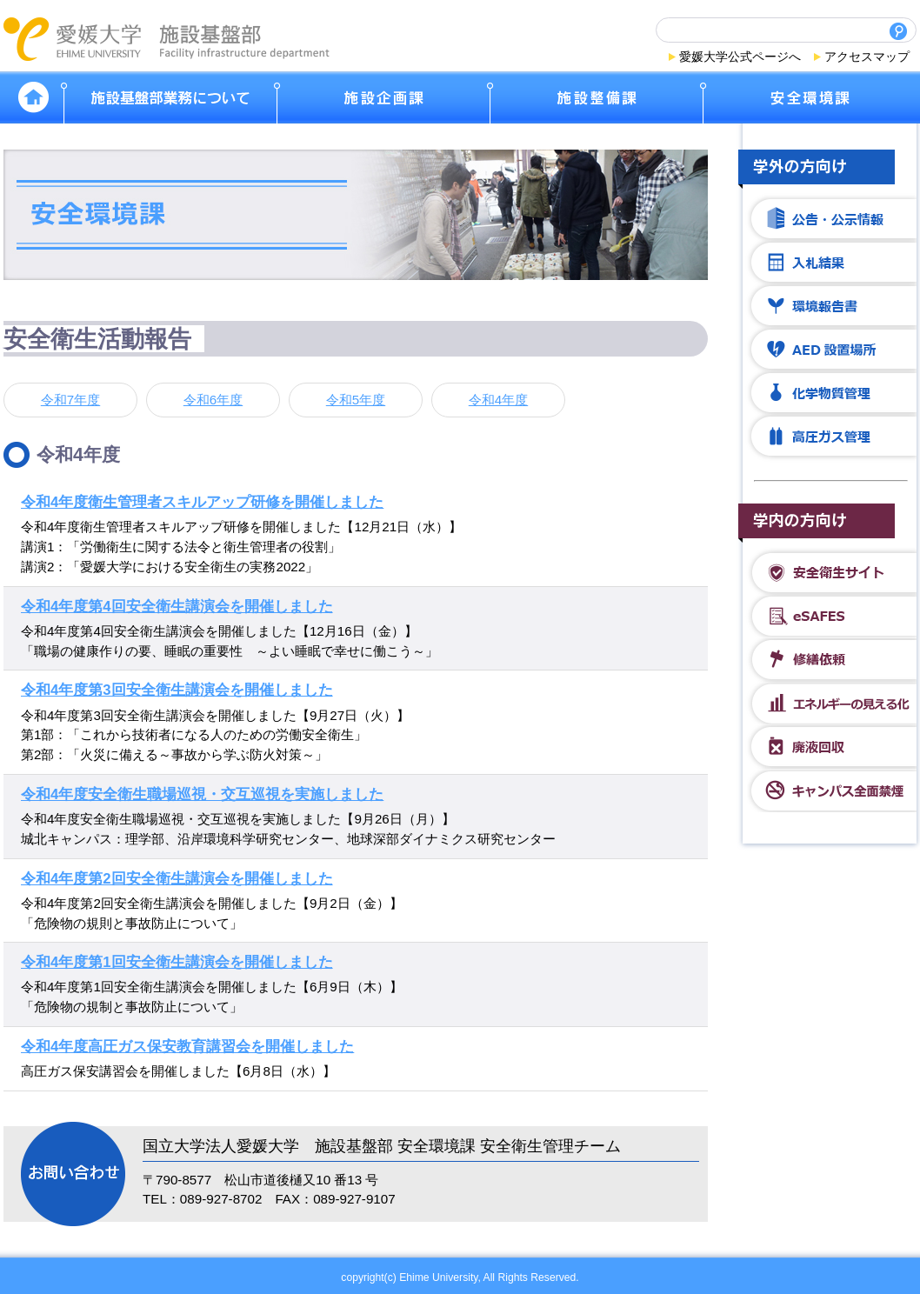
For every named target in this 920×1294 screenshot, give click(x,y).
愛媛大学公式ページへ (740, 56)
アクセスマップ (867, 56)
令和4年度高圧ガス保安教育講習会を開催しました (187, 1046)
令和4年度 (498, 399)
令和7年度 (70, 399)
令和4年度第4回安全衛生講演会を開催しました (177, 606)
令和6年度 (213, 399)
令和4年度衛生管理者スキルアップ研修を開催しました (202, 502)
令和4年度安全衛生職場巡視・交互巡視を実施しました (202, 794)
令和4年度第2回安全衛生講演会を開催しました (177, 878)
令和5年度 (355, 399)
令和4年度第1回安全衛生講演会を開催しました (177, 962)
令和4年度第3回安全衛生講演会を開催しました (177, 690)
